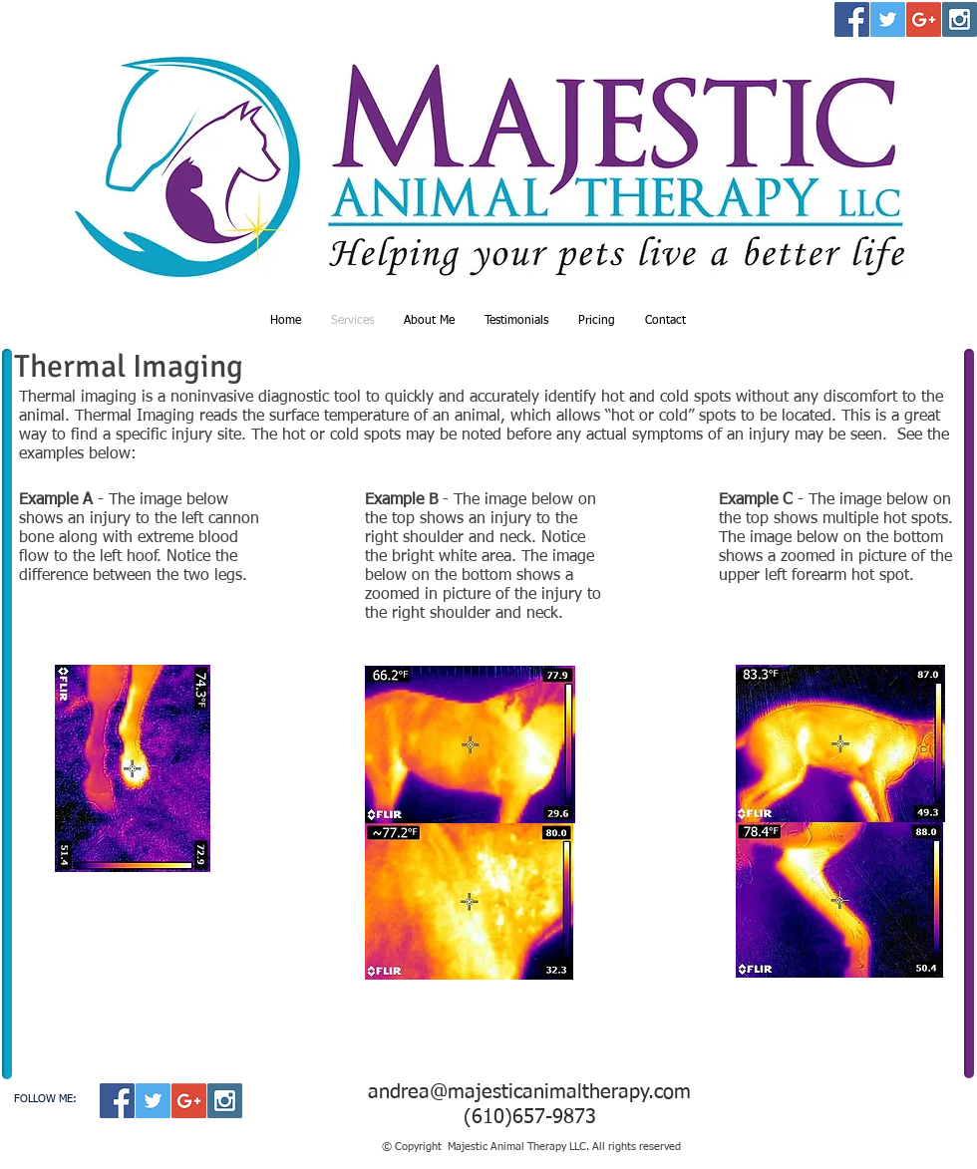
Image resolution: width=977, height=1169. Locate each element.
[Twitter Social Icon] (887, 19)
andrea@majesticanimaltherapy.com (529, 1092)
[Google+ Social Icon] (923, 19)
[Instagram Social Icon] (959, 19)
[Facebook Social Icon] (851, 19)
